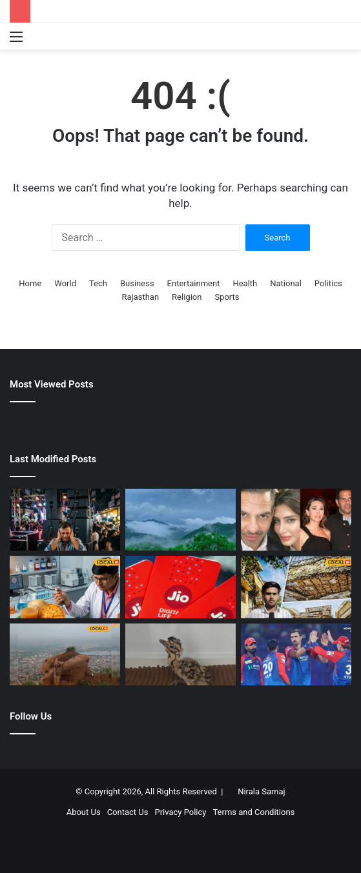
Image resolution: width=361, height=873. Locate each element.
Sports (226, 297)
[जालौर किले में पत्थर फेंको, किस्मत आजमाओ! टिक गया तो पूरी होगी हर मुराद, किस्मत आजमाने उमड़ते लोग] (65, 654)
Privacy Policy (180, 812)
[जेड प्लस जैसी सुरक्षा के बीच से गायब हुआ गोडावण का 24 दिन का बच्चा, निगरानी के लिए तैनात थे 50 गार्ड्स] (180, 654)
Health (244, 283)
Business (137, 283)
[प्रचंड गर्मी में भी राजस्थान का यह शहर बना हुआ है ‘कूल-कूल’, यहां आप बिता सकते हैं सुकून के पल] (180, 520)
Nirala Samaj (261, 791)
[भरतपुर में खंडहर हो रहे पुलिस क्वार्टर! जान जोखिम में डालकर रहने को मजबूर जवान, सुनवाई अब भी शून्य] (296, 587)
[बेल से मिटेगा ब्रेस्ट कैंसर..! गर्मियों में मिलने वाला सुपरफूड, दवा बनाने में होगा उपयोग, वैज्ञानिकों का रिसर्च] (65, 587)
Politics (328, 283)
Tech (98, 283)
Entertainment (193, 283)
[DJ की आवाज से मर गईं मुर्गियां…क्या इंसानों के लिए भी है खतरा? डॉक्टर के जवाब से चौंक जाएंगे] (65, 520)
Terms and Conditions (253, 812)
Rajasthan (140, 297)
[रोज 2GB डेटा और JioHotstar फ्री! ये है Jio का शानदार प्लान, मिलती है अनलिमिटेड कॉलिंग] (180, 587)
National (286, 283)
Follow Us (31, 716)
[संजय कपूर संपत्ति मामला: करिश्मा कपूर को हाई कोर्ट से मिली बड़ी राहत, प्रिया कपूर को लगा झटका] (296, 520)
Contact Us (128, 812)
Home (30, 283)
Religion (186, 297)
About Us (84, 812)
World (65, 283)
